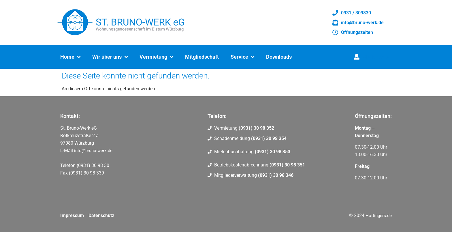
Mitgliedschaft (202, 57)
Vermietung (156, 56)
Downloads (279, 57)
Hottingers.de (379, 215)
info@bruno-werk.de (93, 150)
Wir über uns (110, 56)
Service (242, 56)
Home (70, 56)
